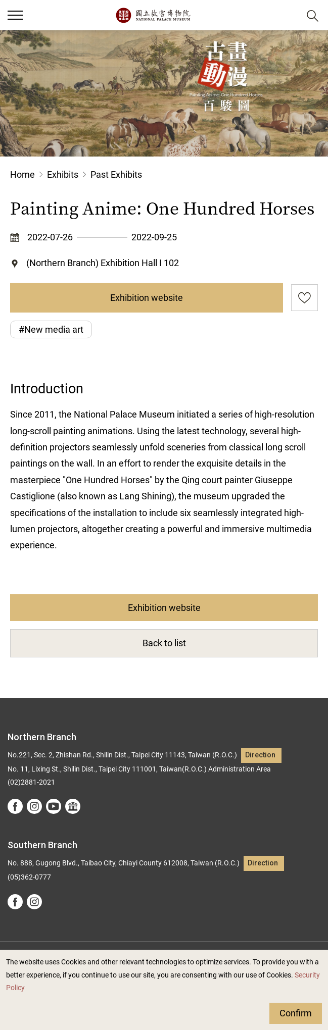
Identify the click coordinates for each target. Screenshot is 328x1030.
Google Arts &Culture (72, 806)
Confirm (295, 1013)
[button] (288, 15)
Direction (260, 755)
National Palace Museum (153, 15)
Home (22, 174)
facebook (15, 806)
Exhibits (62, 174)
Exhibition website (146, 297)
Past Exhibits (116, 174)
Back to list (164, 643)
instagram (34, 806)
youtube (53, 806)
